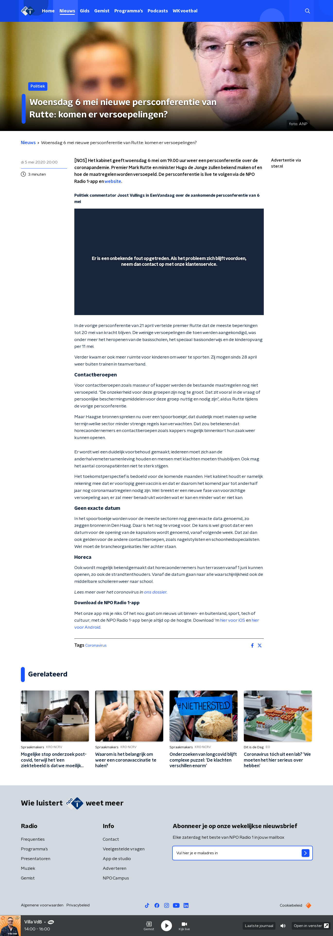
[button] (149, 926)
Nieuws (67, 11)
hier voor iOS (232, 620)
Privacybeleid (78, 905)
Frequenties (33, 839)
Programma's (128, 11)
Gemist (102, 11)
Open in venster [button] (311, 925)
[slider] (168, 291)
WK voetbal (185, 11)
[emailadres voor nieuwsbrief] (242, 853)
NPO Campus (116, 878)
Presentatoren (35, 859)
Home (48, 11)
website (112, 181)
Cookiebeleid (291, 905)
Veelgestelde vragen (124, 849)
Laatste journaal (259, 926)
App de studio (117, 859)
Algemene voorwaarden (42, 905)
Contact (111, 839)
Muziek (28, 868)
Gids (84, 11)
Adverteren (114, 868)
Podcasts (158, 11)
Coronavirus (96, 645)
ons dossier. (155, 592)
